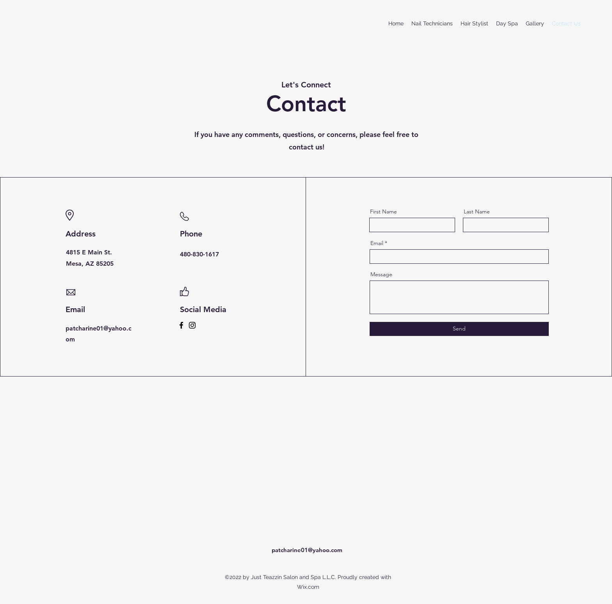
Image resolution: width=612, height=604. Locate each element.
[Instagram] (192, 325)
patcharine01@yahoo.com (307, 550)
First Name (383, 211)
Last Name (477, 211)
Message (381, 274)
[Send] (459, 329)
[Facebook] (181, 325)
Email (376, 243)
